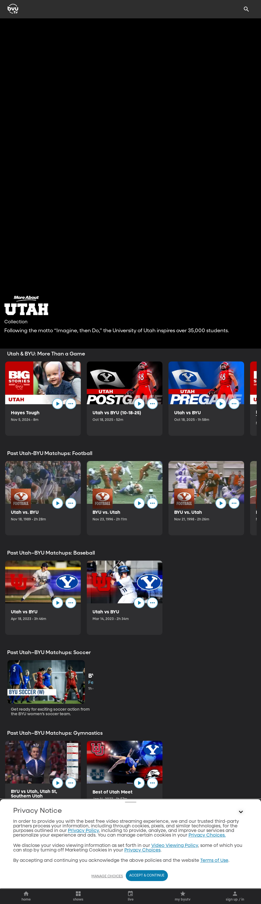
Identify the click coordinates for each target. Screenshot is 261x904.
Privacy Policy (83, 831)
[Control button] (240, 812)
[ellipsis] (70, 403)
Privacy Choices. (207, 835)
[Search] (246, 9)
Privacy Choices (142, 850)
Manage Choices (107, 876)
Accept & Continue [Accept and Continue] (146, 875)
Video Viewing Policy (174, 845)
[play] (57, 403)
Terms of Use (214, 860)
